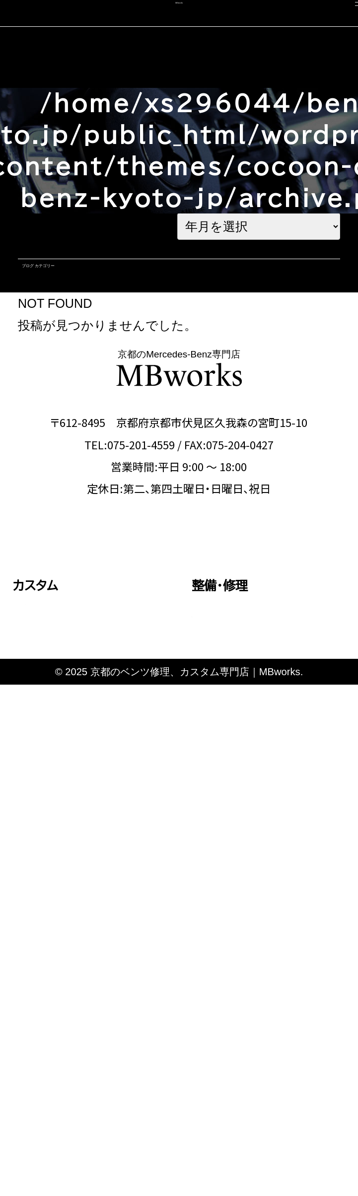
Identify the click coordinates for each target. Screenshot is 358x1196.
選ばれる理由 (229, 951)
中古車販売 (43, 1009)
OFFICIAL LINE (245, 606)
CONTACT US (110, 606)
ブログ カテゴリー (83, 281)
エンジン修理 (232, 696)
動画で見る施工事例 (69, 891)
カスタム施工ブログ (245, 1038)
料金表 (40, 914)
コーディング (46, 980)
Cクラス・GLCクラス (70, 736)
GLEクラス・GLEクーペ (77, 782)
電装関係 (224, 788)
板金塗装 (224, 719)
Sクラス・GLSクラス (69, 805)
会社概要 (216, 1009)
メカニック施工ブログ (250, 1066)
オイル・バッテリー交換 (253, 742)
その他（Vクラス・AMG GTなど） (90, 859)
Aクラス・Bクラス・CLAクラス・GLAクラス (92, 704)
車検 (24, 951)
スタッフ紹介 (226, 980)
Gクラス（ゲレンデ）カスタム (85, 828)
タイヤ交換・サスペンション (261, 765)
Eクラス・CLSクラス (69, 759)
